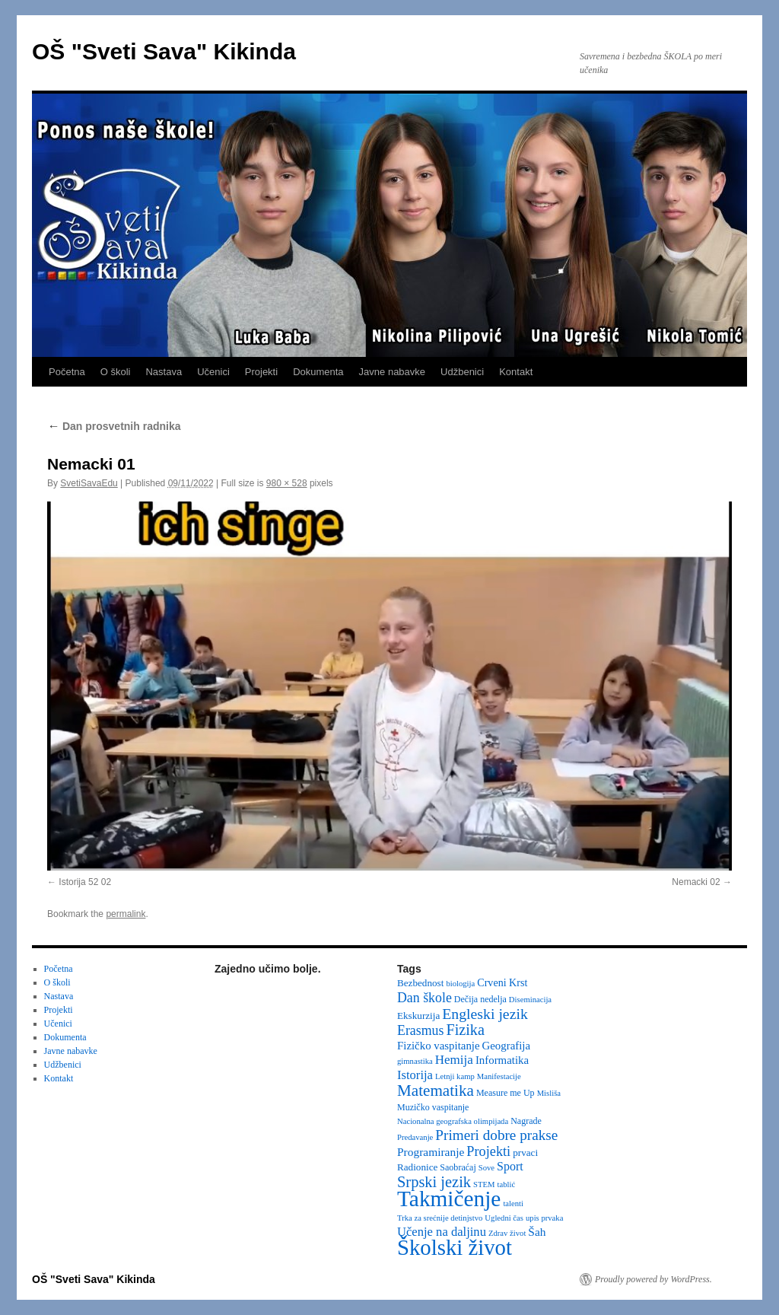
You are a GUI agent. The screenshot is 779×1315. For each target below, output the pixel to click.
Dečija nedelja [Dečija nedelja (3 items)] (480, 999)
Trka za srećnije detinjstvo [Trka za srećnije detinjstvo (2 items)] (439, 1218)
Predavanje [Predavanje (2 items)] (415, 1137)
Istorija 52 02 (85, 882)
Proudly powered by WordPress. (653, 1279)
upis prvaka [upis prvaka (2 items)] (544, 1218)
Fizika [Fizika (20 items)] (465, 1029)
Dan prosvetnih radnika (113, 426)
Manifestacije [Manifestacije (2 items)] (499, 1076)
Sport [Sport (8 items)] (510, 1166)
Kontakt (516, 371)
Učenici (213, 371)
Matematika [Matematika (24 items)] (435, 1090)
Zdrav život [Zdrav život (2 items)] (507, 1233)
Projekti (261, 371)
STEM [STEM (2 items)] (483, 1184)
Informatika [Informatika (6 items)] (502, 1060)
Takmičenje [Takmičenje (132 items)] (449, 1198)
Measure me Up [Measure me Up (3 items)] (505, 1092)
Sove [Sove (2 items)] (486, 1168)
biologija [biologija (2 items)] (460, 983)
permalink (125, 914)
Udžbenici (462, 371)
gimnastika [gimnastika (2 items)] (415, 1061)
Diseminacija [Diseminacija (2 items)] (530, 999)
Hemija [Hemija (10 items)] (454, 1059)
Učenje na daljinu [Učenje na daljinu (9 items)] (441, 1231)
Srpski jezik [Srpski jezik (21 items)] (434, 1181)
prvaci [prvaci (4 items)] (525, 1152)
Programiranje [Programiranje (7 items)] (430, 1151)
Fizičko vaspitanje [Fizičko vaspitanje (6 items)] (438, 1046)
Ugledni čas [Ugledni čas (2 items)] (504, 1218)
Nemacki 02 (696, 882)
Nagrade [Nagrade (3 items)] (526, 1121)
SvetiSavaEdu (88, 483)
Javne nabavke (392, 371)
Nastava (163, 371)
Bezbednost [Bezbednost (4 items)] (420, 983)
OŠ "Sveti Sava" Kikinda (164, 51)
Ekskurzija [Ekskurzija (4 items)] (418, 1015)
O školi (115, 371)
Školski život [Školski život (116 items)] (454, 1247)
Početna (67, 371)
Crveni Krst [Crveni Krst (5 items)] (502, 982)
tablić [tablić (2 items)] (507, 1184)
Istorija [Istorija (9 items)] (415, 1075)
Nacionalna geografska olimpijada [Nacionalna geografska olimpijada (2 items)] (452, 1121)
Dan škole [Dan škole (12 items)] (424, 997)
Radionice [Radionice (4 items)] (417, 1167)
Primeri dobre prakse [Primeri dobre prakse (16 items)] (496, 1135)
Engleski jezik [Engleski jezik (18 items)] (485, 1013)
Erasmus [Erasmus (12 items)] (420, 1030)
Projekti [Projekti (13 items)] (488, 1151)
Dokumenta (318, 371)
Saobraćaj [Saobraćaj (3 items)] (457, 1167)
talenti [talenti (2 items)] (513, 1203)
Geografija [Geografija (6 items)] (506, 1046)
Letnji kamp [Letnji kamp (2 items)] (455, 1076)
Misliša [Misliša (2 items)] (549, 1093)
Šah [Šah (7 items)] (536, 1231)
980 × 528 (286, 483)
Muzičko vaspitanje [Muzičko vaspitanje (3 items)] (433, 1107)
